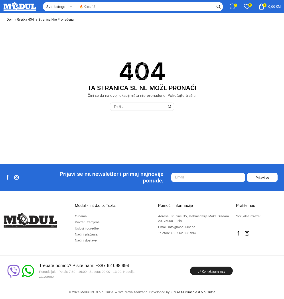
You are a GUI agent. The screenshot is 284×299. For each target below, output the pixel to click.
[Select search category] (59, 6)
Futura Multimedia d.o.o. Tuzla (193, 292)
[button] (233, 7)
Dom (10, 19)
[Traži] (218, 6)
